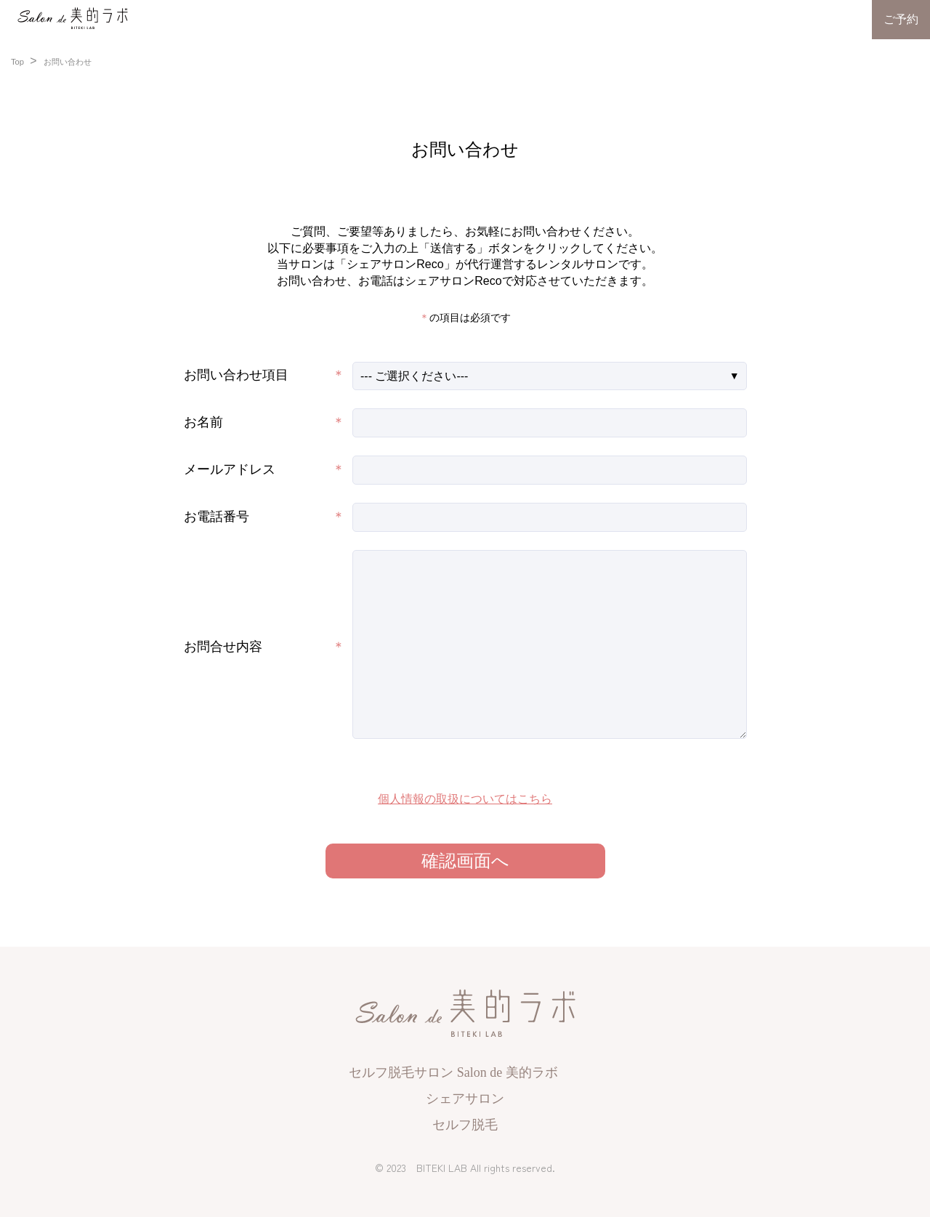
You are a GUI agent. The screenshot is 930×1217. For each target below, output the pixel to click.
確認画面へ (465, 860)
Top (18, 61)
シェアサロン (465, 1098)
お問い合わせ (68, 61)
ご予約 (901, 19)
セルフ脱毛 (465, 1124)
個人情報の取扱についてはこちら (465, 799)
